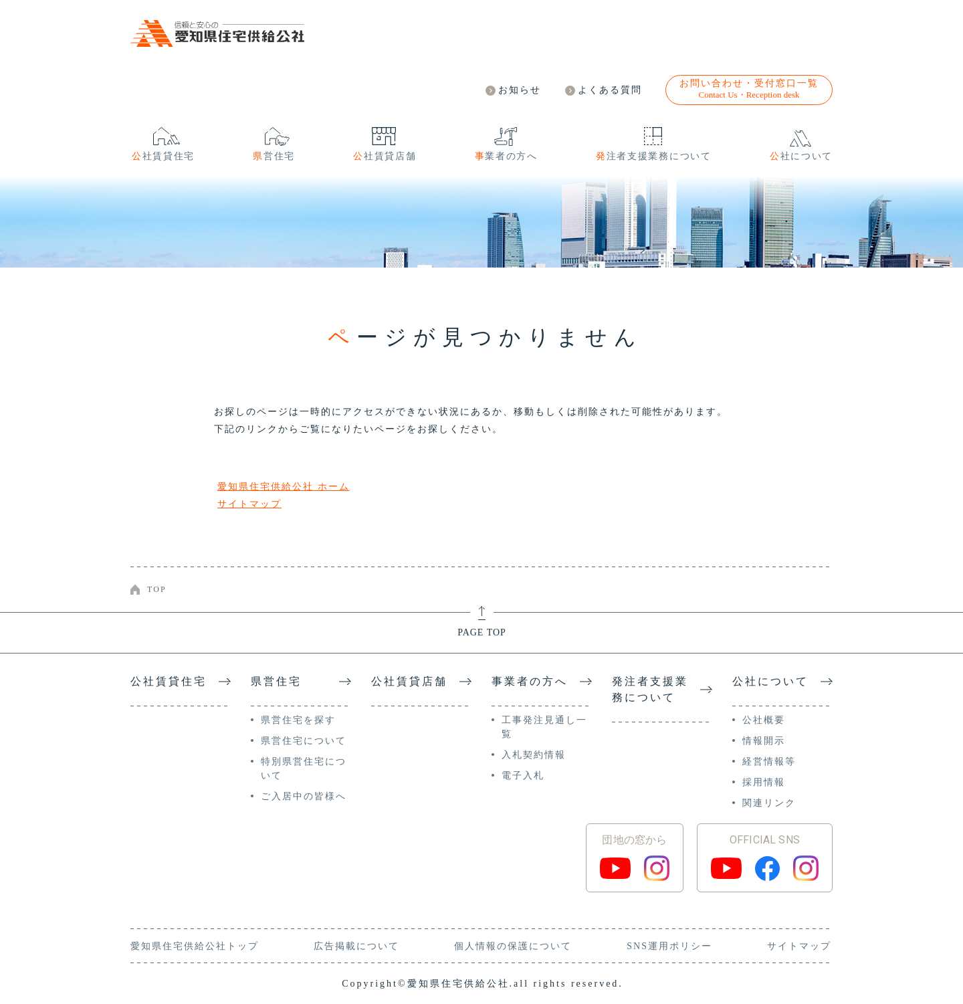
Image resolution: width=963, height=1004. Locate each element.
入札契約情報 (534, 755)
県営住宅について (303, 741)
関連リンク (769, 803)
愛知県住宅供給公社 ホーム (283, 487)
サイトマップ (249, 504)
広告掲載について (356, 946)
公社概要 (763, 720)
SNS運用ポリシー (669, 946)
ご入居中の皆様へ (303, 796)
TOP (157, 589)
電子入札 (523, 776)
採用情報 (763, 782)
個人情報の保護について (513, 946)
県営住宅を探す (298, 720)
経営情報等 (769, 762)
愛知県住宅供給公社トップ (194, 946)
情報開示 (763, 741)
